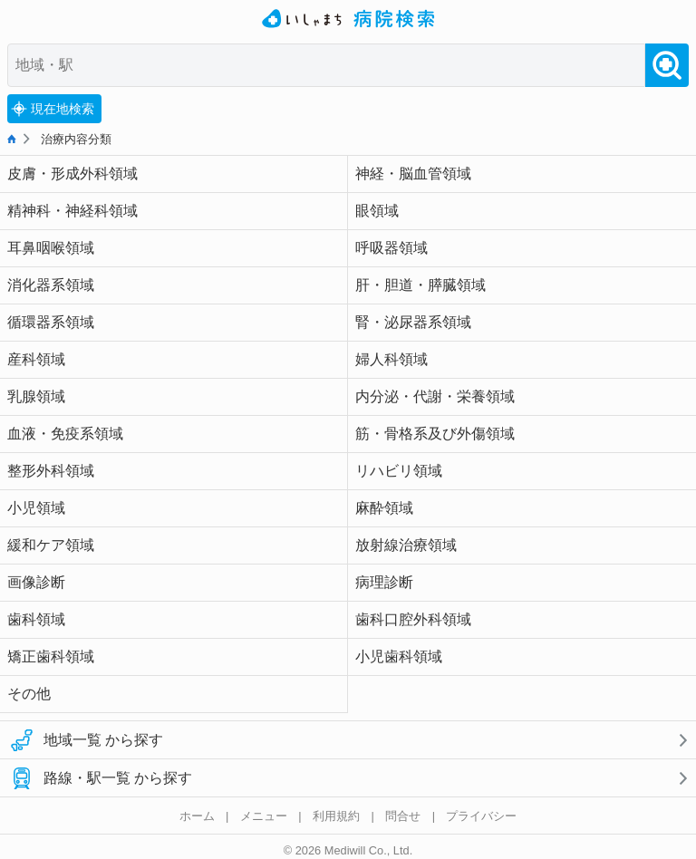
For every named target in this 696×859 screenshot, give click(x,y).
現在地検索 (52, 109)
